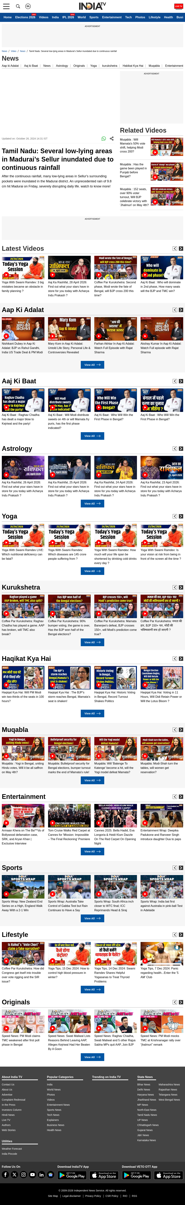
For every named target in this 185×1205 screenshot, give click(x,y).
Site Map (53, 1196)
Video (13, 51)
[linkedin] (41, 1174)
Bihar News (143, 1084)
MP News (142, 1104)
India (55, 17)
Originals (79, 65)
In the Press (8, 1104)
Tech (128, 17)
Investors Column (11, 1109)
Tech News (53, 1114)
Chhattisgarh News (148, 1125)
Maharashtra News (169, 1084)
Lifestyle (154, 17)
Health (168, 17)
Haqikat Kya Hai (26, 658)
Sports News (54, 1109)
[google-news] (50, 1174)
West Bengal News (169, 1099)
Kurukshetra (21, 587)
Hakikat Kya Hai (133, 65)
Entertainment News (58, 1104)
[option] (23, 274)
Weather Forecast (12, 1148)
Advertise (7, 1094)
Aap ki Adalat (10, 65)
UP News (142, 1120)
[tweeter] (14, 1174)
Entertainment (112, 17)
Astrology (62, 65)
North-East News (146, 1109)
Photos (140, 17)
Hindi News (8, 1114)
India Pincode (9, 1153)
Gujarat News (145, 1130)
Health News (54, 1130)
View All (92, 365)
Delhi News (143, 1089)
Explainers (53, 1120)
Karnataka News (146, 1140)
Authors (6, 1125)
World (82, 17)
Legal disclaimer (72, 1196)
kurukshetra (109, 65)
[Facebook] (5, 1174)
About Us (7, 1089)
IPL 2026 (68, 17)
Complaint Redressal (13, 1099)
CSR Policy (112, 1196)
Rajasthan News (168, 1089)
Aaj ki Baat (31, 65)
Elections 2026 (25, 17)
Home (8, 17)
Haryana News (145, 1094)
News (4, 51)
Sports (94, 17)
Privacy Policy (93, 1196)
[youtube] (32, 1174)
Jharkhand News (146, 1099)
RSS (134, 1196)
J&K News (143, 1135)
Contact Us (8, 1084)
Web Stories (9, 1130)
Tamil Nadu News (147, 1114)
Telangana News (168, 1094)
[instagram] (23, 1174)
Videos (43, 17)
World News (54, 1089)
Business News (55, 1125)
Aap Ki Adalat (23, 310)
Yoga (93, 65)
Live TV (6, 1120)
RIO (125, 1196)
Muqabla (154, 65)
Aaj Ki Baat (19, 381)
